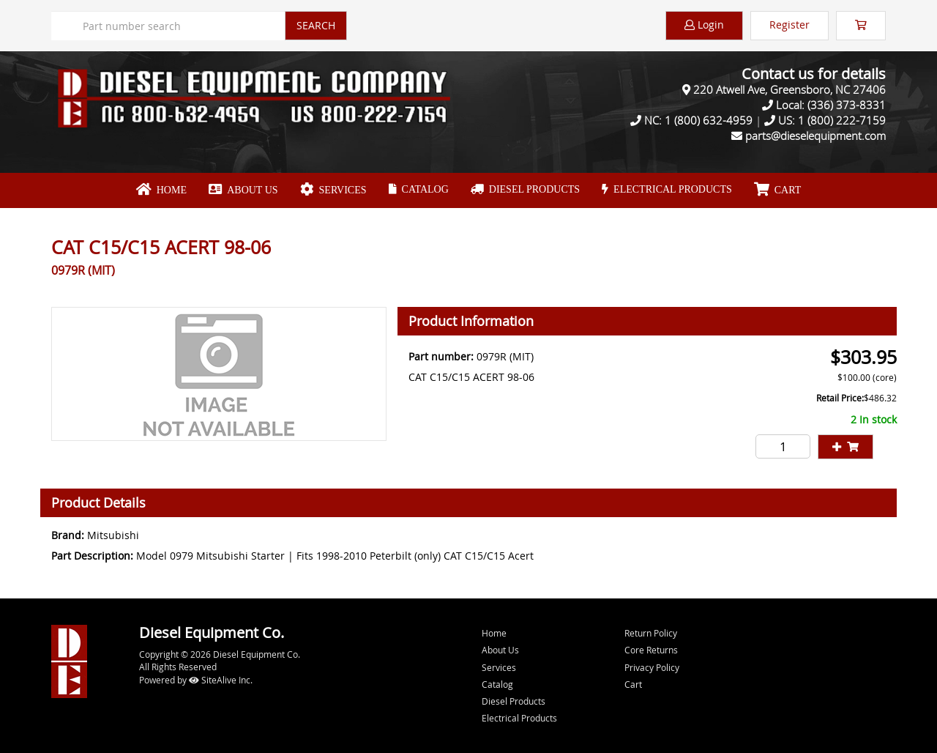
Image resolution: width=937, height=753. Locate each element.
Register (789, 24)
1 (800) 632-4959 (709, 120)
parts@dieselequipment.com (815, 135)
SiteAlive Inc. (221, 680)
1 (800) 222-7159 (842, 120)
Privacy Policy (651, 667)
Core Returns (651, 650)
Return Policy (650, 633)
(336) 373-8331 (846, 104)
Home (161, 190)
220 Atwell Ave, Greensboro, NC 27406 (789, 89)
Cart (633, 684)
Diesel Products (525, 189)
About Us (243, 190)
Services (333, 190)
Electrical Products (667, 189)
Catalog (419, 189)
